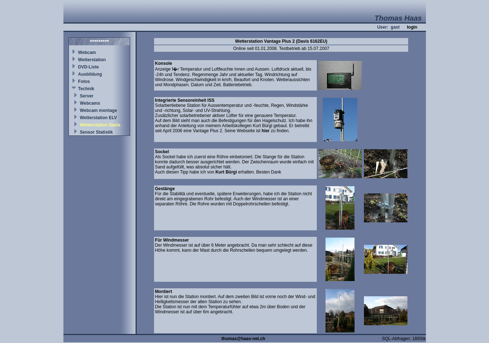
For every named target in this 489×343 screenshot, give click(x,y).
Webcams (90, 103)
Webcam (87, 52)
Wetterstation (91, 59)
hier (266, 130)
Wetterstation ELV (98, 117)
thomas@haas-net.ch (243, 338)
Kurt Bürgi (226, 172)
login (412, 27)
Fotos (84, 81)
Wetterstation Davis (100, 124)
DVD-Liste (88, 67)
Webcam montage (98, 110)
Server (86, 96)
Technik (86, 88)
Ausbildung (90, 74)
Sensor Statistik (96, 132)
